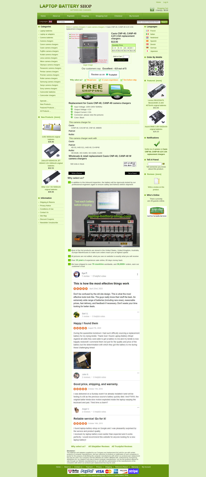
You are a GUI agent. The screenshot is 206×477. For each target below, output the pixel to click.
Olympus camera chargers (50, 65)
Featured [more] (154, 81)
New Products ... (46, 104)
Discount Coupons (47, 219)
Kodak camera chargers (49, 55)
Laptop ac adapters (47, 34)
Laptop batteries (46, 31)
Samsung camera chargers (50, 82)
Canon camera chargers (49, 44)
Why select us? (78, 446)
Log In (165, 2)
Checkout (118, 16)
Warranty (135, 467)
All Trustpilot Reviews (122, 446)
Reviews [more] (154, 174)
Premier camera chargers (49, 75)
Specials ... (44, 101)
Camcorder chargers (47, 95)
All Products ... (45, 111)
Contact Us (44, 212)
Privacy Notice (45, 206)
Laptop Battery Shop (121, 475)
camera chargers (79, 27)
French (153, 31)
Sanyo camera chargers (49, 85)
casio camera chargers (95, 27)
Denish (153, 44)
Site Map (43, 216)
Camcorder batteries (47, 92)
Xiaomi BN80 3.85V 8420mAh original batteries (156, 126)
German (153, 48)
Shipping (85, 16)
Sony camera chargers (48, 89)
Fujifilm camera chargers (49, 51)
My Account (134, 16)
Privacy (99, 467)
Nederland (154, 38)
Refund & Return (121, 467)
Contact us (78, 467)
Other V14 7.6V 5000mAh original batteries (51, 187)
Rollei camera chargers (48, 78)
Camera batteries (46, 38)
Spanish (153, 41)
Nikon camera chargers (49, 61)
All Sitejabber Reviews (98, 446)
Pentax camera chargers (49, 72)
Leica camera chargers (48, 58)
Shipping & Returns (47, 202)
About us (56, 16)
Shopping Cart (162, 8)
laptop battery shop (98, 475)
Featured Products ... (48, 108)
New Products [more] (50, 117)
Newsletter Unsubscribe (49, 223)
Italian (152, 34)
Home (158, 2)
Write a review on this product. (156, 187)
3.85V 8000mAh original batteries (51, 136)
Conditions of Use (46, 209)
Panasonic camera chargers (50, 68)
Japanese (154, 51)
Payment (70, 16)
